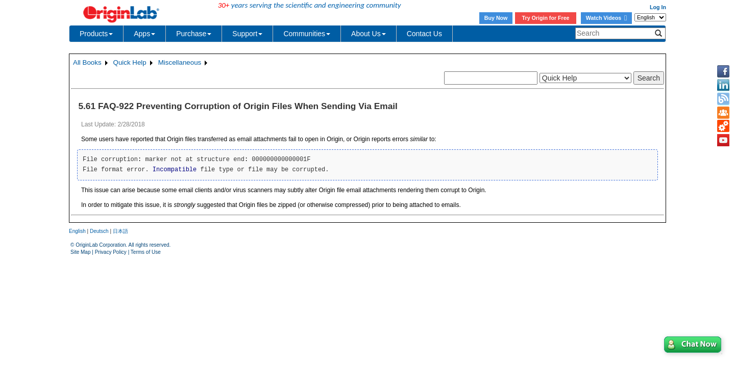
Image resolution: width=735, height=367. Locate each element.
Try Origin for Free (546, 18)
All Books (87, 62)
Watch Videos (606, 18)
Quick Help (129, 62)
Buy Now (496, 18)
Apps (144, 34)
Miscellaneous (179, 62)
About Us (368, 34)
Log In (658, 7)
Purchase (193, 34)
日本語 (120, 231)
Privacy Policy (111, 252)
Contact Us (424, 34)
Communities (306, 34)
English (77, 231)
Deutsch (99, 231)
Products (96, 34)
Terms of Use (146, 252)
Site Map (80, 252)
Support (247, 34)
